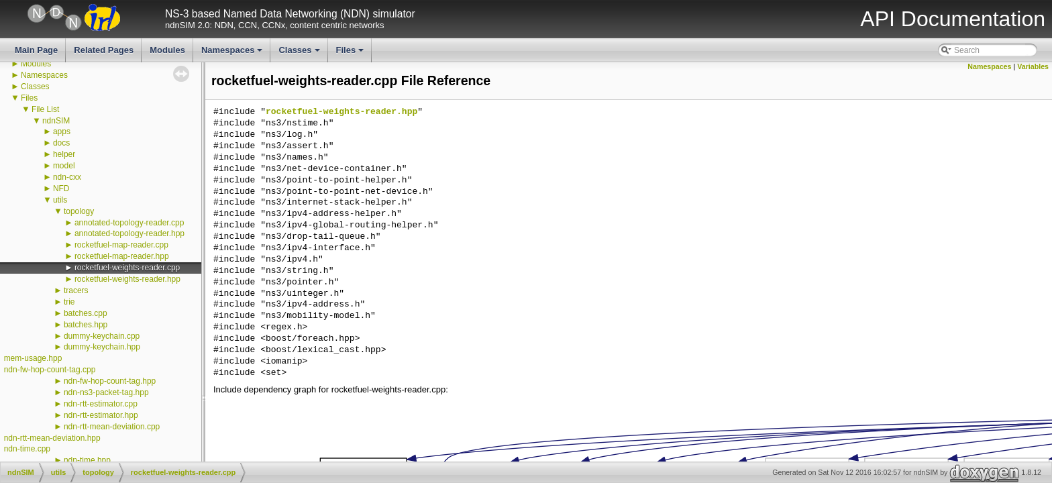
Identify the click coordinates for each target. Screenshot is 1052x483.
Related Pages (104, 50)
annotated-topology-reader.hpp (129, 233)
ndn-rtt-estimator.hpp (101, 415)
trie (69, 302)
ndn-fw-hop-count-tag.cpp (50, 369)
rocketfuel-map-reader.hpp (121, 256)
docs (61, 143)
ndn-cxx (67, 177)
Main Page (36, 50)
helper (64, 154)
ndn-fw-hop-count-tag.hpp (110, 381)
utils (60, 200)
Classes (299, 53)
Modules (167, 50)
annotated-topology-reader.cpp (129, 222)
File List (45, 109)
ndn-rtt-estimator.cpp (101, 404)
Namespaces (233, 53)
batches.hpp (85, 324)
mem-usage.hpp (33, 358)
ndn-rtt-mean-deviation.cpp (112, 426)
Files (351, 53)
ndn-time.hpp (87, 460)
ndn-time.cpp (27, 448)
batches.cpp (85, 313)
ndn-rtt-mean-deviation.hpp (52, 438)
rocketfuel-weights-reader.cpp (127, 267)
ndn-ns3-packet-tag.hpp (106, 392)
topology (79, 211)
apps (61, 131)
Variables (1033, 66)
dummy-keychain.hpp (102, 347)
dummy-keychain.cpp (102, 336)
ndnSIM (56, 120)
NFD (61, 188)
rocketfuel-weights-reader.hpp (127, 279)
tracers (76, 290)
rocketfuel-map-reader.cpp (121, 245)
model (64, 165)
